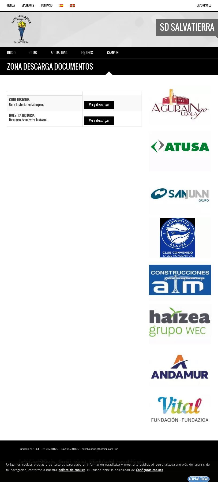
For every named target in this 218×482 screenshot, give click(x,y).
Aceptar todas (198, 479)
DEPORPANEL (204, 5)
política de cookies (71, 470)
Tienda (11, 5)
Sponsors (28, 5)
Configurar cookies (149, 470)
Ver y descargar (99, 104)
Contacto (47, 5)
